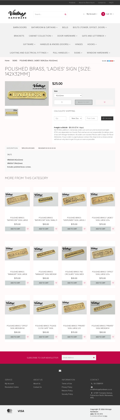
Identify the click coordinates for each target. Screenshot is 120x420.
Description (12, 148)
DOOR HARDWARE (67, 36)
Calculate (107, 118)
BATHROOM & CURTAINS (44, 27)
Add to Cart (83, 102)
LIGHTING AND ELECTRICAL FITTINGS (29, 53)
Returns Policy (67, 391)
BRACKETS (19, 36)
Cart (107, 14)
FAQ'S (111, 3)
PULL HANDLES (61, 53)
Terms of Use (67, 384)
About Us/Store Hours (87, 3)
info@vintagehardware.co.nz (101, 388)
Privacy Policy (67, 387)
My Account (89, 14)
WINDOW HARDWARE (98, 53)
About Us (36, 384)
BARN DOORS (20, 27)
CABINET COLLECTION (41, 36)
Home (7, 61)
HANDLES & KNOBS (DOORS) (55, 44)
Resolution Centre (12, 387)
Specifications (28, 148)
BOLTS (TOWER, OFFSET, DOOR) (90, 27)
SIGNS (78, 53)
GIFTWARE (29, 44)
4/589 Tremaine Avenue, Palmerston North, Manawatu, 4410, (101, 395)
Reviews (47, 148)
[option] (27, 93)
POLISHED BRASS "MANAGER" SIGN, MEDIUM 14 (45, 274)
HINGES (79, 44)
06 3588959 (96, 383)
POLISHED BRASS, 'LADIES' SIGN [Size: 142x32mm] (38, 61)
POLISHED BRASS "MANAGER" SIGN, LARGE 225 (17, 274)
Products (72, 3)
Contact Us (102, 3)
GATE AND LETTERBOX (94, 36)
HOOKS (92, 44)
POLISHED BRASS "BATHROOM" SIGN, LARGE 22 (17, 220)
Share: (108, 61)
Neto (106, 416)
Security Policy (67, 394)
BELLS (65, 27)
